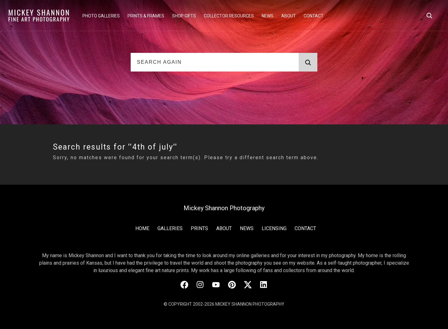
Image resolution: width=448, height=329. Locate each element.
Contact (314, 15)
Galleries (170, 228)
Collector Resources (229, 15)
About (288, 15)
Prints (199, 228)
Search (305, 62)
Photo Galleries (101, 15)
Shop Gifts (184, 15)
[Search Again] (215, 62)
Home (142, 228)
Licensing (274, 228)
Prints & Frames (146, 15)
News (267, 15)
